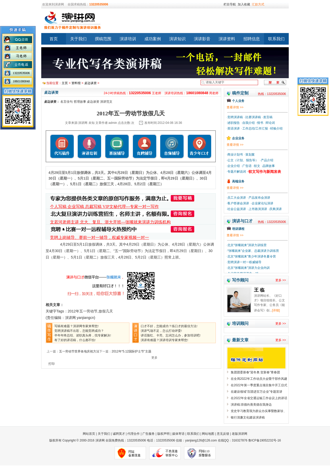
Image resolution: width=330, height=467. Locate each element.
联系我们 (276, 39)
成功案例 (152, 39)
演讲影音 (202, 39)
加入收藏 (244, 4)
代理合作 (133, 434)
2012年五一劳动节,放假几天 (90, 311)
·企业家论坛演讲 (262, 203)
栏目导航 (230, 4)
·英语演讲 (233, 128)
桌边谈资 (90, 83)
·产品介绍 (266, 160)
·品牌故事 (268, 166)
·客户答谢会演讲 (238, 203)
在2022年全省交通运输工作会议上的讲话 (259, 398)
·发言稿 (267, 117)
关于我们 (78, 39)
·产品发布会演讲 (259, 197)
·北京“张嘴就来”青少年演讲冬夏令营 (251, 256)
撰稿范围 (103, 39)
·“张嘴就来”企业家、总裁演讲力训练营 (253, 251)
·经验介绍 (276, 128)
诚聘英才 (119, 434)
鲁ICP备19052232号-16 (264, 440)
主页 (65, 83)
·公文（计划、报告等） (242, 160)
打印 (51, 364)
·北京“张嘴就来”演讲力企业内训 (248, 268)
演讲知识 (177, 39)
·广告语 (246, 166)
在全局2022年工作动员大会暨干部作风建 (259, 379)
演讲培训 (128, 39)
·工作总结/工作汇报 (254, 128)
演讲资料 (227, 39)
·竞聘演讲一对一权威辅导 (244, 262)
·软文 (256, 166)
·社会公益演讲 (236, 209)
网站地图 (208, 434)
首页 (54, 39)
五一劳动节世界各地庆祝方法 (79, 351)
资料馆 (76, 83)
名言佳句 (66, 101)
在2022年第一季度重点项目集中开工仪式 (259, 385)
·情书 (259, 123)
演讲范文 (106, 101)
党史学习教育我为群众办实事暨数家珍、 (258, 411)
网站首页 (89, 434)
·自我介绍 (247, 123)
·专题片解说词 (236, 171)
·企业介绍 (233, 166)
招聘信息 (251, 39)
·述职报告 (233, 123)
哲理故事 (80, 101)
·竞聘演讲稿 (235, 117)
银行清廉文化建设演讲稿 (248, 417)
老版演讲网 (239, 434)
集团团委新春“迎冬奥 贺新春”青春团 (255, 372)
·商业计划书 (235, 154)
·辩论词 (270, 123)
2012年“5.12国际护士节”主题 (131, 351)
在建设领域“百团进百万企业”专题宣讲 (256, 391)
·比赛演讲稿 (252, 117)
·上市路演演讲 (257, 209)
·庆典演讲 (275, 209)
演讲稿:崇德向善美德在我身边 (251, 404)
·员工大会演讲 (236, 197)
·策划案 (249, 154)
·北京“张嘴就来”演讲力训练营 (247, 245)
